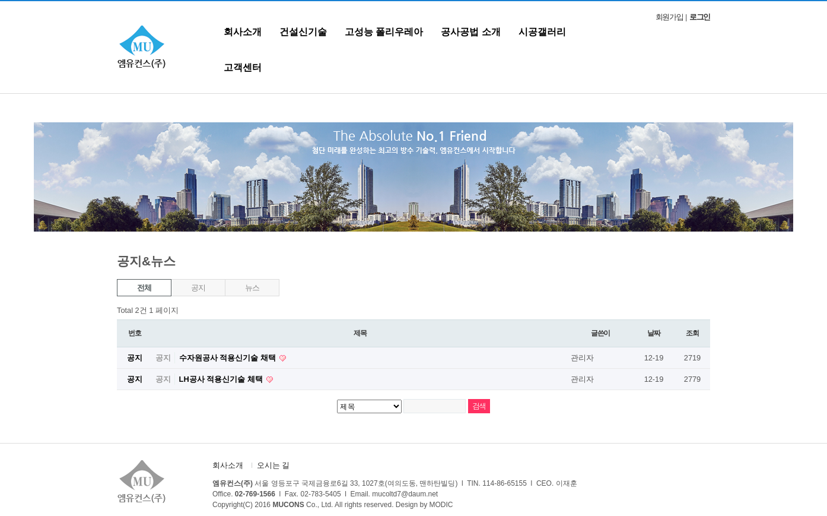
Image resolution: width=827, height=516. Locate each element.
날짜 (653, 333)
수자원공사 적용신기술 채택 (228, 357)
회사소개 (243, 32)
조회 (692, 333)
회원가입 (669, 16)
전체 (144, 287)
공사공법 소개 (470, 32)
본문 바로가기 (0, 1)
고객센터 (243, 67)
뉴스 (252, 287)
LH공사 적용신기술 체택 (222, 379)
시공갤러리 (542, 32)
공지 (198, 287)
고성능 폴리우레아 (384, 32)
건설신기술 (303, 32)
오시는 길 (273, 465)
